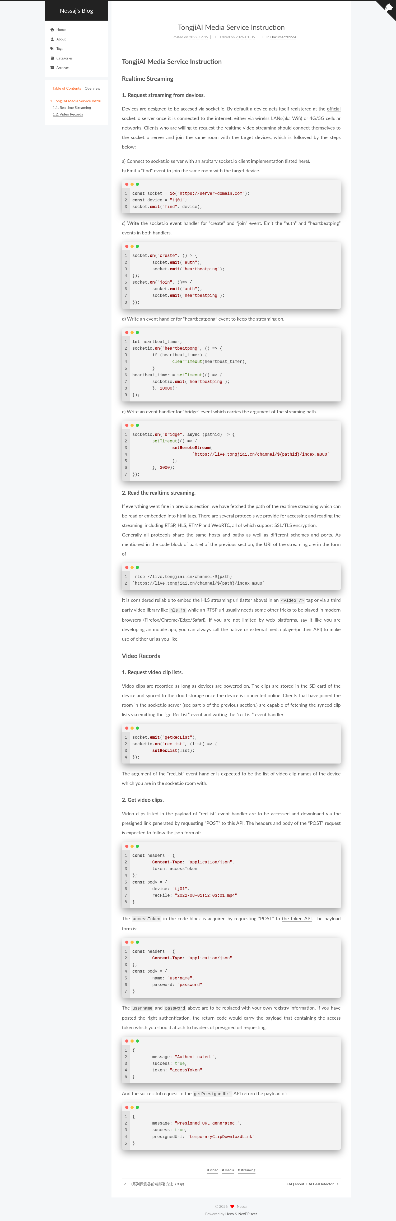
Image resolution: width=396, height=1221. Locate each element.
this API (235, 822)
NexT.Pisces (247, 1212)
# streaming (246, 1168)
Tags (56, 49)
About (58, 39)
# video (212, 1168)
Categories (61, 58)
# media (228, 1168)
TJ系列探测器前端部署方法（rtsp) (153, 1182)
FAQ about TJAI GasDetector (313, 1182)
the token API (297, 918)
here (303, 161)
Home (58, 29)
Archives (59, 68)
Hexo (229, 1212)
